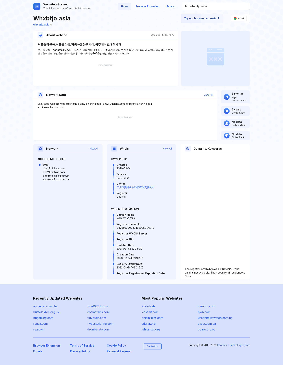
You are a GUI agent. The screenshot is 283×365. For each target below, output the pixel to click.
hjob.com (204, 312)
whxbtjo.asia (42, 24)
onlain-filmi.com (152, 318)
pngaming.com (43, 318)
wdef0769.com (97, 306)
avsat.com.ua (207, 323)
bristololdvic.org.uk (46, 312)
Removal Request (119, 351)
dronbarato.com (98, 329)
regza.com (40, 323)
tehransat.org (151, 329)
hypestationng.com (100, 323)
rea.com (38, 329)
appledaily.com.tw (45, 306)
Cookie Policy (116, 345)
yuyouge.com (96, 318)
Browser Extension (147, 6)
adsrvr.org (149, 323)
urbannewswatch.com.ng (215, 318)
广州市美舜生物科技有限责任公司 (135, 187)
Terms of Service (82, 345)
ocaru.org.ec (206, 329)
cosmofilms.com (98, 312)
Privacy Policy (80, 351)
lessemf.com (150, 312)
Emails (171, 6)
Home (124, 6)
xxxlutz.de (148, 306)
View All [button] (208, 94)
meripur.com (206, 306)
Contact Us (152, 346)
